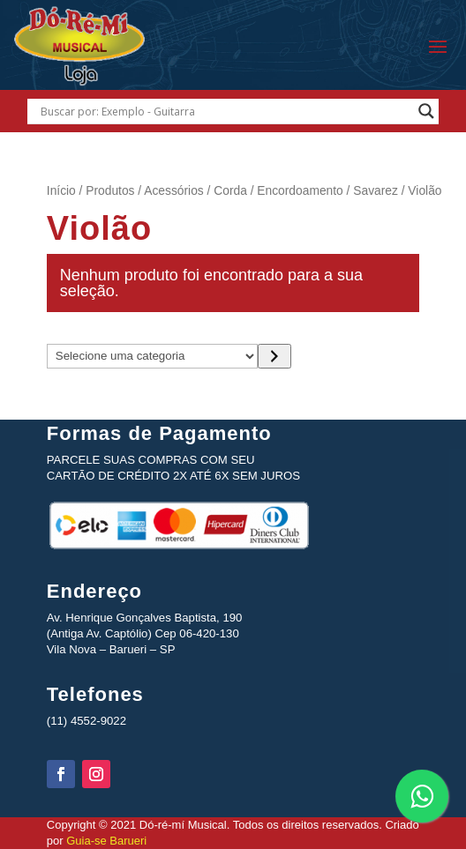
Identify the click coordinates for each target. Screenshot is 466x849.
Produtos (110, 190)
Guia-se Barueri (105, 840)
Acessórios (173, 190)
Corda (230, 190)
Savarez (375, 190)
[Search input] (225, 111)
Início (61, 190)
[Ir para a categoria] (274, 356)
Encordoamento (299, 190)
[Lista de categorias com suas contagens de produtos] (153, 356)
